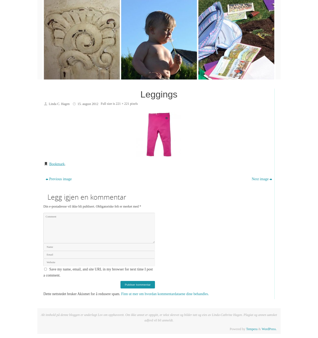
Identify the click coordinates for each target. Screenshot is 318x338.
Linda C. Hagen (59, 104)
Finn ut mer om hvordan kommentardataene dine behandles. (165, 294)
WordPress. (269, 329)
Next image (262, 179)
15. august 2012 (87, 104)
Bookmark (57, 164)
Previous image (59, 179)
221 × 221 (122, 104)
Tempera (251, 329)
